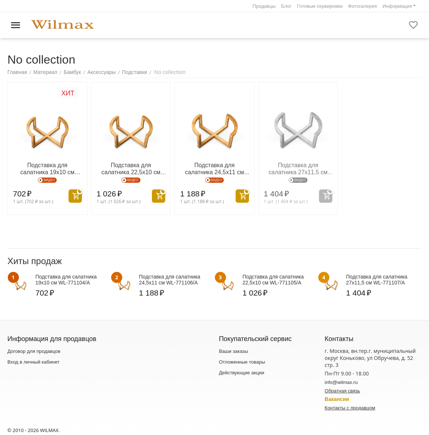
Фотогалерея (362, 6)
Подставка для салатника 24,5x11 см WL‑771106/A (215, 168)
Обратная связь (342, 390)
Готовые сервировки (320, 6)
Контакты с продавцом (350, 407)
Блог (286, 6)
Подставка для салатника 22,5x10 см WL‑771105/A (131, 168)
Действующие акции (241, 372)
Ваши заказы (233, 350)
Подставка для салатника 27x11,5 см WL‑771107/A (298, 168)
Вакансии (337, 398)
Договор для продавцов (33, 350)
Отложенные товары (242, 361)
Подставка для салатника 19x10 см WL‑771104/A (47, 168)
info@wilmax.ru (341, 381)
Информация (397, 6)
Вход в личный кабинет (33, 361)
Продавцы (264, 6)
